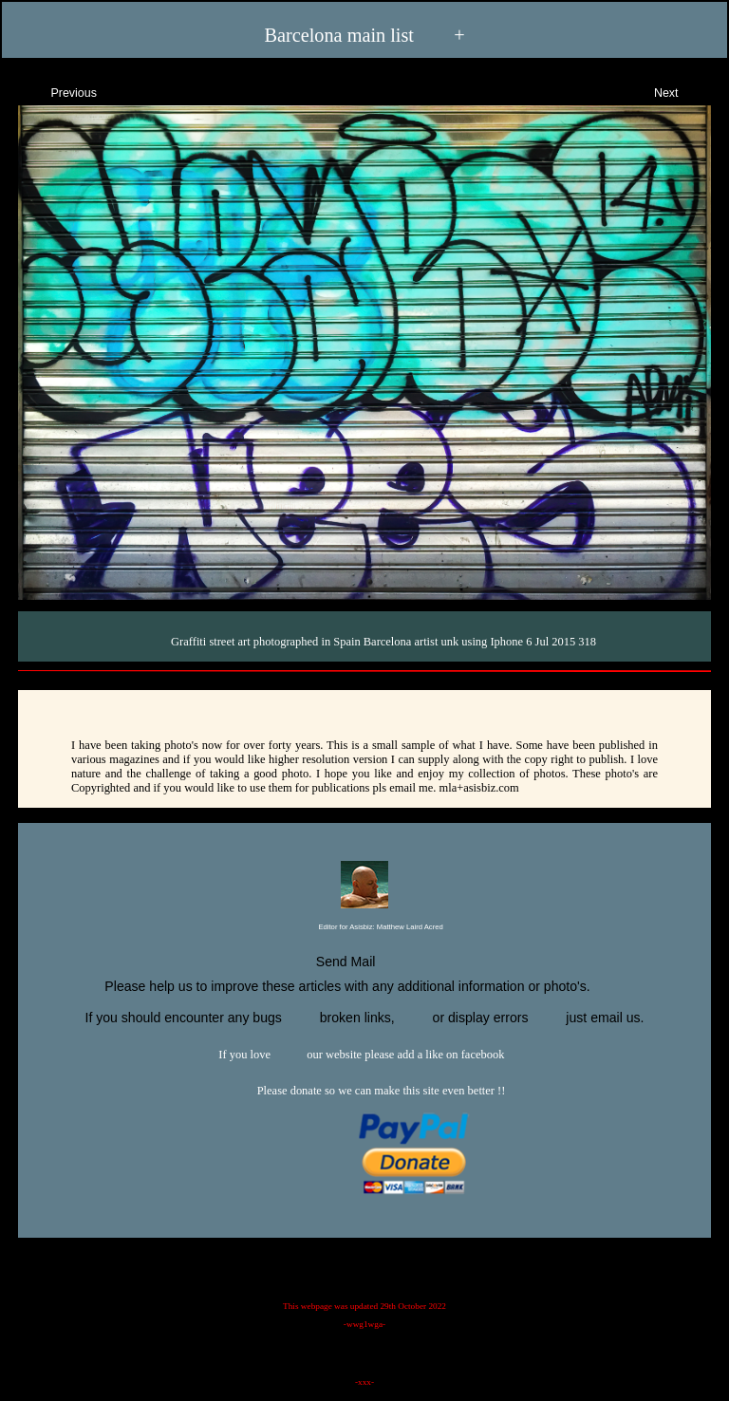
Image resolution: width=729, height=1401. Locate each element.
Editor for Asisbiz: (364, 928)
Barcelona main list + (364, 34)
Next (683, 90)
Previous (57, 90)
